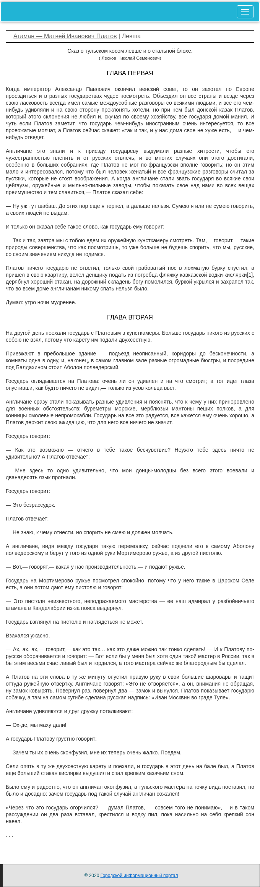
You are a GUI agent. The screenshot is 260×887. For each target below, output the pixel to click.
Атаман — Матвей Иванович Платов (65, 36)
